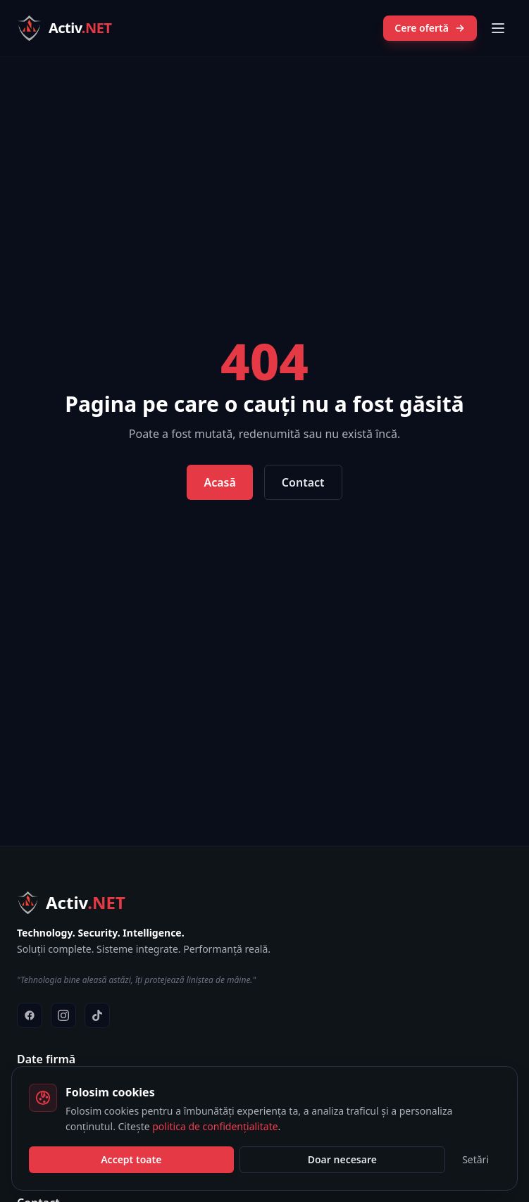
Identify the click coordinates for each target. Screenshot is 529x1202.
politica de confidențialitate (215, 1126)
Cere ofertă (430, 28)
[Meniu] (498, 28)
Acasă (219, 482)
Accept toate (131, 1159)
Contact (303, 482)
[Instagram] (63, 1015)
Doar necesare (342, 1159)
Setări (475, 1159)
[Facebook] (29, 1015)
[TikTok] (97, 1015)
